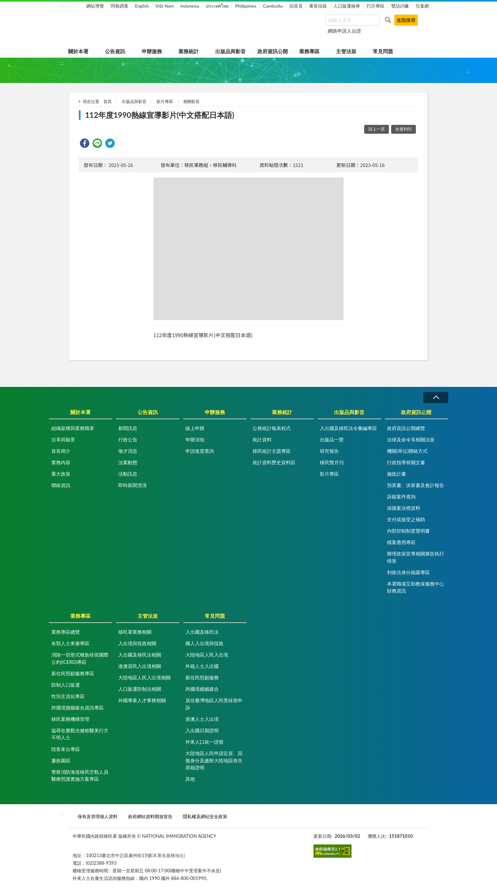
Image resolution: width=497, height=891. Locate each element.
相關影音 (191, 101)
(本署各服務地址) (168, 855)
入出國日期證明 (202, 730)
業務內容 (60, 462)
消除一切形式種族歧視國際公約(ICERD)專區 (79, 658)
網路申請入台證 (344, 31)
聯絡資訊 (60, 485)
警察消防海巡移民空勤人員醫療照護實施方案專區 (79, 775)
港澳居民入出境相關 (139, 666)
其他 (190, 779)
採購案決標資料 (403, 508)
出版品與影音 (230, 51)
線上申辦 (194, 428)
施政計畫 (396, 474)
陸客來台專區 (65, 749)
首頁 (107, 101)
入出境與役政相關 (137, 643)
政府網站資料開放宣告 (150, 816)
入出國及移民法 (202, 632)
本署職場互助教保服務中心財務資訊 (415, 587)
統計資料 (262, 439)
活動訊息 (127, 474)
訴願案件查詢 (401, 496)
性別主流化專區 (68, 696)
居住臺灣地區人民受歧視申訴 (213, 703)
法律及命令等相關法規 (411, 439)
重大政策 (60, 474)
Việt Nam (164, 6)
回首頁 (296, 6)
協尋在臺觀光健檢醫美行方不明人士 (79, 734)
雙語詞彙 (400, 6)
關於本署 (78, 51)
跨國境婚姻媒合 (202, 689)
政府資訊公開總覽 (406, 428)
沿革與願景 (63, 439)
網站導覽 (95, 6)
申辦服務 (152, 51)
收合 (435, 397)
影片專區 (165, 101)
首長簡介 (60, 451)
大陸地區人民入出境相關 (144, 677)
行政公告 (127, 439)
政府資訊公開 (272, 51)
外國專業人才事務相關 (142, 700)
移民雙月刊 (332, 462)
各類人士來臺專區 (70, 643)
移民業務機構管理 (70, 719)
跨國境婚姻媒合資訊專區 (77, 707)
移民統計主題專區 (272, 451)
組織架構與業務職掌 (72, 428)
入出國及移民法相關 (139, 654)
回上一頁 (376, 128)
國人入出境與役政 (204, 643)
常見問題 (383, 51)
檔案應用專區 (401, 542)
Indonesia (189, 6)
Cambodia (273, 6)
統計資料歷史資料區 (274, 462)
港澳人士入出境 (202, 719)
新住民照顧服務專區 (72, 673)
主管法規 (346, 51)
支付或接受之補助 (406, 519)
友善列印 (403, 128)
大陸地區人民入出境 (206, 654)
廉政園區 (60, 760)
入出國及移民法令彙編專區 (348, 428)
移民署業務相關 (135, 632)
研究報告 (329, 451)
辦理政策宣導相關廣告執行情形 (415, 557)
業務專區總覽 (65, 632)
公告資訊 (115, 51)
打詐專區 (375, 6)
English (142, 6)
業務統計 (188, 51)
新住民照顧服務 (202, 677)
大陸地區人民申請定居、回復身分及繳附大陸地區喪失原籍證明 (213, 760)
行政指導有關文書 (406, 462)
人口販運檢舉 (346, 6)
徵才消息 (127, 451)
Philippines (245, 6)
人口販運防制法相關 (139, 689)
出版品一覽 (332, 439)
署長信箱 (318, 6)
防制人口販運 (65, 685)
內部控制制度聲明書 (408, 531)
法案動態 (127, 462)
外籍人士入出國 (202, 666)
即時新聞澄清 (132, 485)
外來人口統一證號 (204, 742)
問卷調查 (119, 6)
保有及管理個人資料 (98, 816)
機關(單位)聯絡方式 (407, 451)
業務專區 (309, 51)
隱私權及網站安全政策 (205, 816)
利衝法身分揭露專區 (408, 572)
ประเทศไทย (217, 6)
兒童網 (422, 6)
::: (62, 5)
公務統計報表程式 (272, 428)
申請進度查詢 (199, 451)
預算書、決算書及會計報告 (415, 485)
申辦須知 (194, 439)
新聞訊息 (127, 428)
